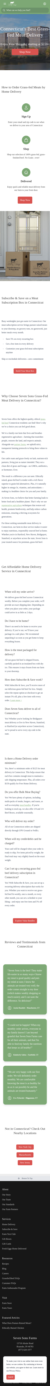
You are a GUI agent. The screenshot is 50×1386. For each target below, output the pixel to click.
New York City (25, 1147)
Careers (5, 1273)
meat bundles (25, 805)
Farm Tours (7, 1308)
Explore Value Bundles (25, 921)
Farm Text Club (9, 1234)
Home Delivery (8, 1224)
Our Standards (8, 1204)
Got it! (10, 1377)
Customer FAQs (9, 1283)
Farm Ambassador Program (14, 1288)
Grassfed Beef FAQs (11, 1278)
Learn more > (16, 700)
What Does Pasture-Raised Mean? (16, 1323)
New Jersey (25, 1162)
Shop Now (25, 51)
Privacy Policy (14, 1371)
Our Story (6, 1195)
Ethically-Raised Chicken (13, 1328)
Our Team (6, 1199)
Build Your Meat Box (25, 371)
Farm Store (7, 1303)
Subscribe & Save (9, 1229)
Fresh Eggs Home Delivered (14, 1249)
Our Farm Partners (10, 1209)
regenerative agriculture (12, 505)
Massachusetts (25, 1155)
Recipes (5, 1264)
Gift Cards (6, 1244)
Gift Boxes (6, 1239)
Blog (4, 1268)
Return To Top (24, 1178)
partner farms (20, 444)
